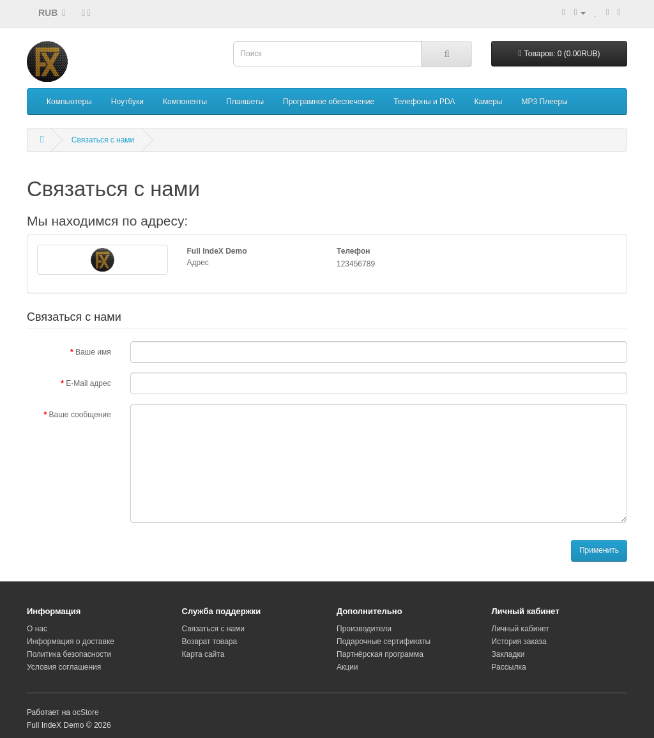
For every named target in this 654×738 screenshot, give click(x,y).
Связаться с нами (103, 139)
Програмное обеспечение (328, 101)
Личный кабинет (520, 628)
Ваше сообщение (80, 414)
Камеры (489, 101)
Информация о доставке (70, 641)
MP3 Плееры (544, 101)
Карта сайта (203, 654)
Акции (347, 667)
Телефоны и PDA (424, 101)
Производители (364, 628)
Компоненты (185, 101)
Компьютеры (69, 101)
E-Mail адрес (88, 383)
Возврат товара (210, 641)
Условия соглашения (64, 667)
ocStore (85, 712)
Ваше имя (93, 352)
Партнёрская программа (380, 654)
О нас (37, 628)
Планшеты (245, 101)
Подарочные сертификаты (383, 641)
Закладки (508, 654)
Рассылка (509, 667)
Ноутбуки (127, 101)
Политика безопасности (69, 654)
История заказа (519, 641)
